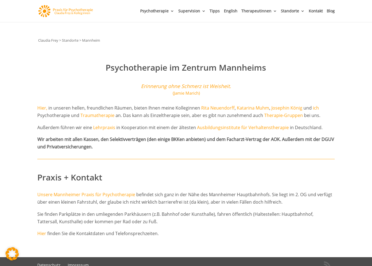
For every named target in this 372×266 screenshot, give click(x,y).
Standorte (290, 11)
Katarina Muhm (253, 108)
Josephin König (286, 108)
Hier (41, 233)
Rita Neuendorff (218, 108)
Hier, (42, 108)
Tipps (214, 11)
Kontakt (316, 11)
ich (316, 108)
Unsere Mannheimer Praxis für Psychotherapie (86, 194)
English (230, 11)
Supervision (189, 11)
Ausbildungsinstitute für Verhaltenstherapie (243, 127)
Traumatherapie (97, 115)
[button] (12, 254)
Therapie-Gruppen (283, 115)
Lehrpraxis (104, 127)
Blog (331, 11)
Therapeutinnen (256, 11)
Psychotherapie (154, 11)
